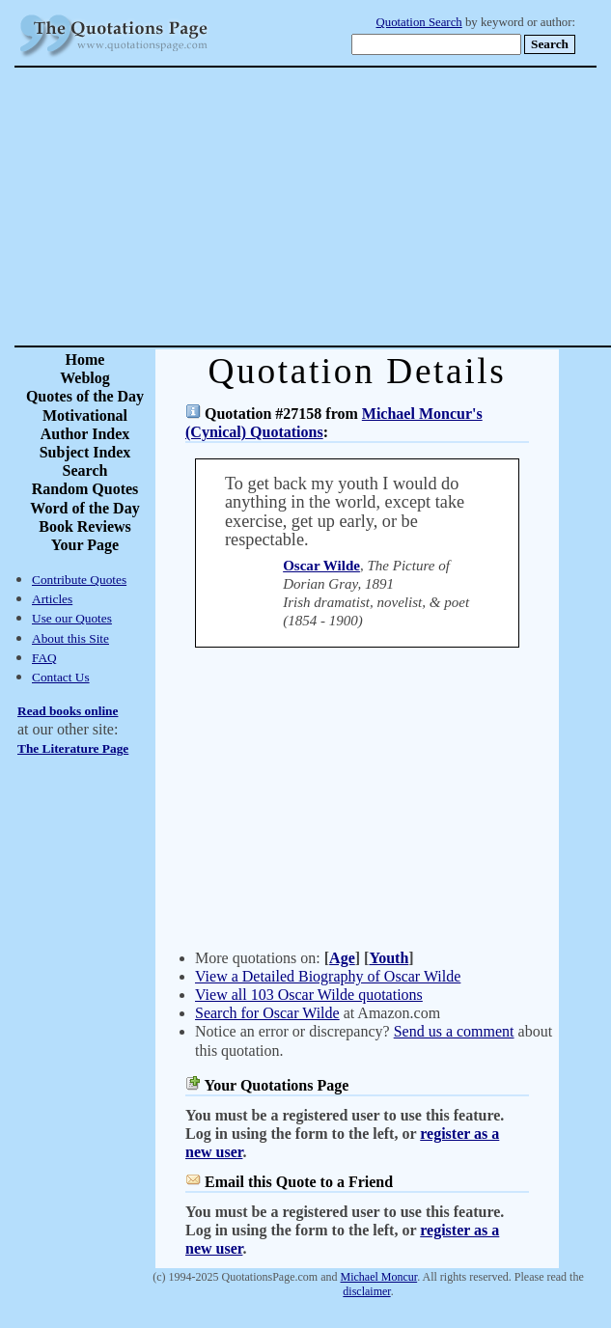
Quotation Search (419, 22)
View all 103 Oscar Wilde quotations (309, 994)
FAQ (44, 657)
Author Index (85, 434)
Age (342, 958)
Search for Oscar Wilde (267, 1013)
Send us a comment (454, 1031)
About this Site (70, 638)
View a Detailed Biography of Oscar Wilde (327, 976)
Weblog (85, 378)
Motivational (84, 415)
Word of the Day (84, 508)
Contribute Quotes (79, 579)
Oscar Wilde (321, 565)
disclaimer (366, 1291)
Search (85, 470)
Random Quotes (85, 489)
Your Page (85, 545)
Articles (52, 599)
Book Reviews (85, 526)
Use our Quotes (72, 618)
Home (85, 359)
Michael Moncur (379, 1277)
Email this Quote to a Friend (299, 1182)
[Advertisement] (373, 206)
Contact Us (61, 677)
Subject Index (85, 452)
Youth (388, 958)
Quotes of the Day (85, 396)
